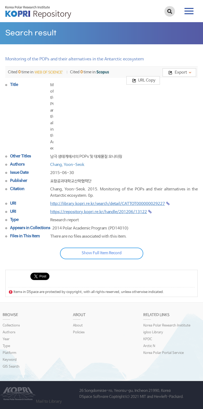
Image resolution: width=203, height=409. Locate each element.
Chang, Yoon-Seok (67, 164)
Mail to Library (49, 401)
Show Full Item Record (102, 253)
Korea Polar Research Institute (166, 326)
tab (188, 11)
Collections (11, 326)
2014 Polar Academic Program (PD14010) (90, 228)
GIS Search (11, 367)
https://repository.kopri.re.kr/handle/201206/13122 (98, 212)
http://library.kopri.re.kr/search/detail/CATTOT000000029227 (107, 203)
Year (6, 339)
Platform (9, 353)
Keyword (10, 360)
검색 (169, 11)
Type (6, 346)
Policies (79, 332)
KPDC (147, 339)
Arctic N (149, 346)
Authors (9, 332)
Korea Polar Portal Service (163, 353)
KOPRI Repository (38, 12)
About (78, 326)
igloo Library (153, 332)
